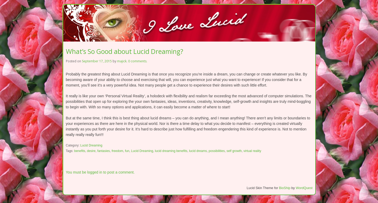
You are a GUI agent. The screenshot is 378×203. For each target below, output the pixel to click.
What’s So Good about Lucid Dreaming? (124, 51)
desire (91, 151)
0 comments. (137, 61)
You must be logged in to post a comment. (100, 172)
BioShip (285, 188)
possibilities (217, 151)
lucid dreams (198, 151)
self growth (234, 151)
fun (127, 151)
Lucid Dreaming (91, 145)
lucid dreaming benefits (171, 151)
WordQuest (304, 188)
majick (122, 61)
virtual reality (252, 151)
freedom (117, 151)
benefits (79, 151)
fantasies (103, 151)
